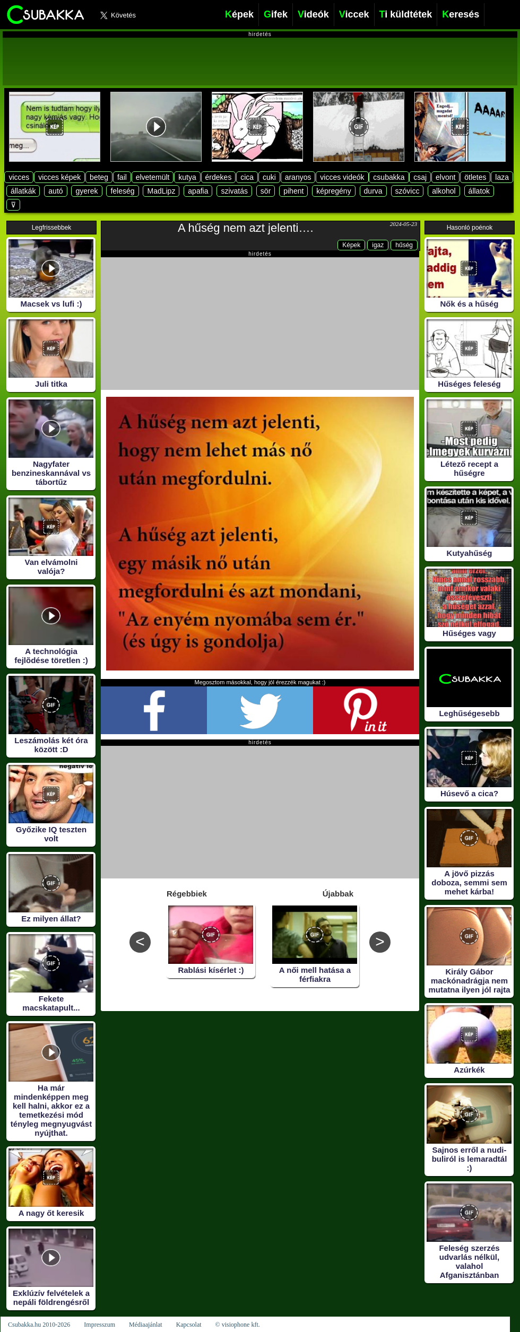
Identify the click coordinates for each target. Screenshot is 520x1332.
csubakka (388, 177)
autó (55, 191)
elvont (445, 177)
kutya (187, 177)
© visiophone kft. (237, 1324)
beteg (99, 177)
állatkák (23, 191)
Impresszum (99, 1324)
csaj (420, 177)
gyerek (86, 191)
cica (247, 177)
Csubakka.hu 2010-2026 (39, 1324)
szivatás (234, 191)
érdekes (218, 177)
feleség (122, 191)
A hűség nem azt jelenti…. (246, 227)
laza (502, 177)
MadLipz (161, 191)
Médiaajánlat (145, 1324)
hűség (404, 245)
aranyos (298, 177)
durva (373, 191)
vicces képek (59, 177)
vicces (18, 177)
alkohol (443, 191)
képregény (333, 191)
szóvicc (407, 191)
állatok (479, 191)
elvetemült (153, 177)
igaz (378, 245)
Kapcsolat (189, 1324)
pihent (293, 191)
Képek (351, 245)
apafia (198, 191)
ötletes (475, 177)
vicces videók (342, 177)
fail (122, 177)
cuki (269, 177)
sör (266, 191)
